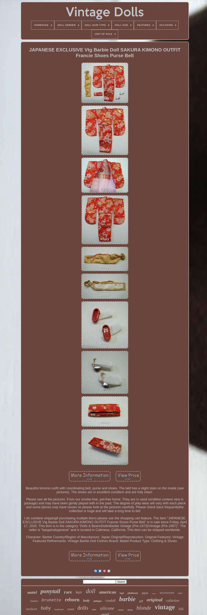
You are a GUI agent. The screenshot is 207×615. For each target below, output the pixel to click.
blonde (144, 608)
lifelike (130, 610)
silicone (107, 608)
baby (46, 608)
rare (68, 592)
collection (172, 600)
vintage (165, 607)
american (107, 592)
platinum (133, 592)
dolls (82, 608)
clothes (121, 610)
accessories (167, 592)
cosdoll (110, 600)
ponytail (50, 591)
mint (180, 593)
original (154, 599)
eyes (94, 609)
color (154, 593)
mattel (32, 592)
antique (97, 601)
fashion (34, 601)
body (86, 600)
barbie (127, 599)
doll (90, 591)
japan (145, 592)
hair (79, 592)
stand (70, 609)
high (122, 593)
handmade (59, 609)
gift (141, 601)
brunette (51, 600)
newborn (31, 609)
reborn (72, 599)
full (181, 609)
